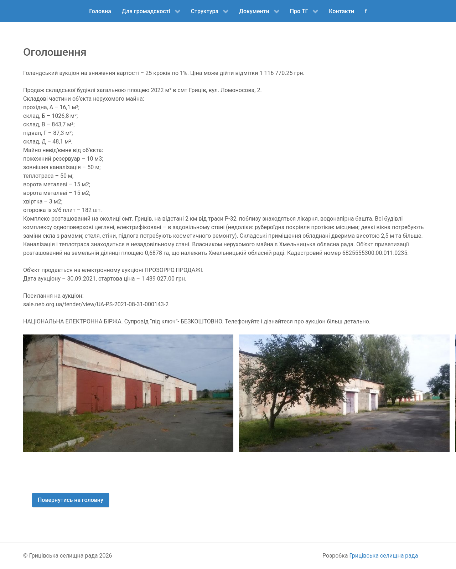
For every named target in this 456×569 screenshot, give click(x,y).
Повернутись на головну (70, 500)
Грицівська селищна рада (383, 555)
